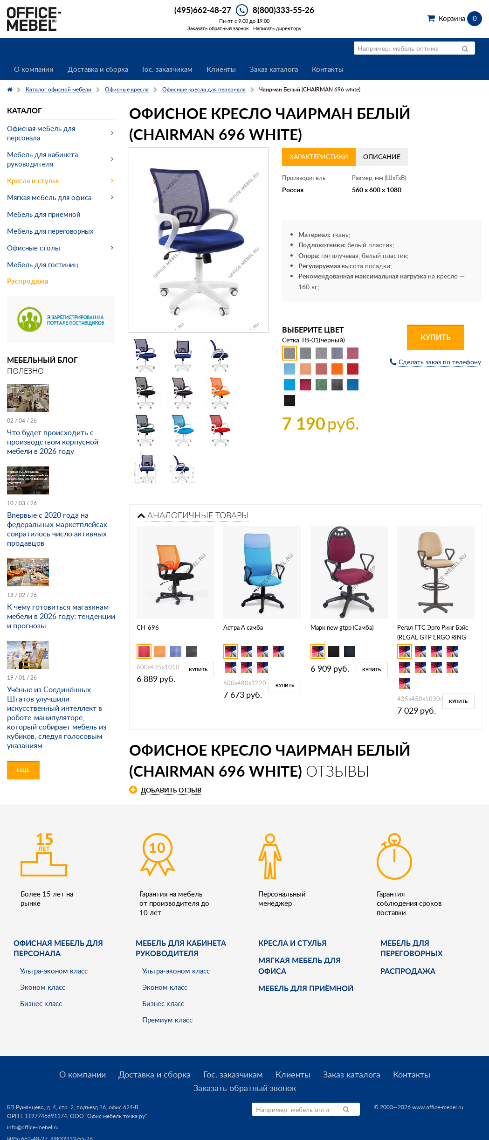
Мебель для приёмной (305, 988)
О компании (34, 69)
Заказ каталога (274, 69)
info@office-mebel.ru (33, 1127)
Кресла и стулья (33, 180)
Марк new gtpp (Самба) (341, 627)
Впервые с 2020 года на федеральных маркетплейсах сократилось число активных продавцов (57, 529)
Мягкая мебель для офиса (49, 197)
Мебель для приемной (44, 214)
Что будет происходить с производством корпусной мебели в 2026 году (52, 441)
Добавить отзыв (171, 789)
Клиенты (221, 69)
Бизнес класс (41, 1003)
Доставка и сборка (98, 69)
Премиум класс (167, 1019)
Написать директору (277, 28)
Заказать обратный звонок (218, 28)
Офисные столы (33, 247)
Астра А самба (243, 627)
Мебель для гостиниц (42, 264)
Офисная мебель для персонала (41, 133)
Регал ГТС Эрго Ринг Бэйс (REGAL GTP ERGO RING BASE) (432, 637)
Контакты (328, 69)
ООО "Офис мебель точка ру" (108, 1116)
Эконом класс (42, 987)
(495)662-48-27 (202, 9)
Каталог (24, 110)
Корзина (460, 18)
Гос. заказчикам (167, 69)
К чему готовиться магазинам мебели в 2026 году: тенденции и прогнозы (61, 616)
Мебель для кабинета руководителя (42, 159)
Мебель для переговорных (50, 231)
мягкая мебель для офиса (299, 965)
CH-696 (148, 627)
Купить (435, 337)
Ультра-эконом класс (54, 970)
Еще (23, 770)
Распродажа (27, 281)
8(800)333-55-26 (283, 9)
